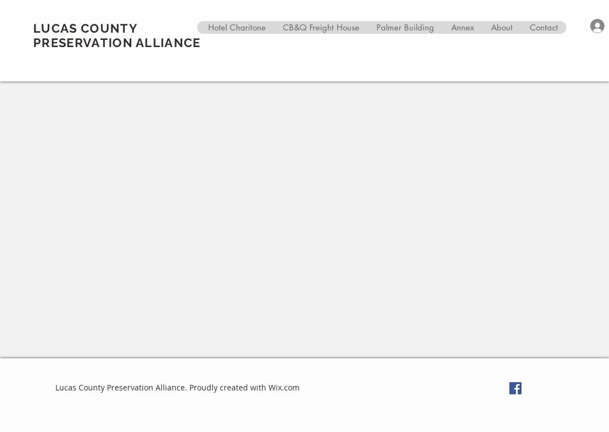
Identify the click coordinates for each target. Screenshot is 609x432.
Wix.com (284, 387)
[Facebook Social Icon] (515, 388)
